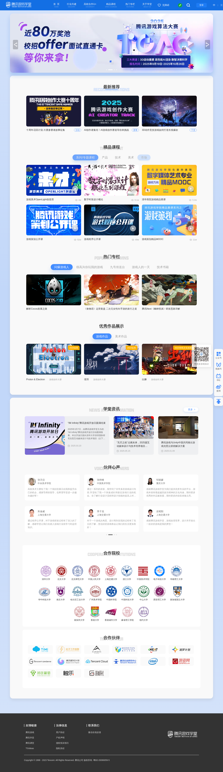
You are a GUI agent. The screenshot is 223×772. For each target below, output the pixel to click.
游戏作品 (102, 336)
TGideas (30, 748)
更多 (191, 409)
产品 (105, 157)
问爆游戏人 (61, 267)
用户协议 (60, 732)
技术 (118, 157)
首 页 (56, 5)
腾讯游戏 (30, 732)
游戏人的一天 (141, 267)
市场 (144, 157)
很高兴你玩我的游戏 (89, 267)
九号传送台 (117, 267)
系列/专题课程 (85, 157)
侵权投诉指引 (62, 743)
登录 (201, 5)
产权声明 (60, 737)
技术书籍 (163, 267)
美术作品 (121, 336)
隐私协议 (60, 748)
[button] (106, 69)
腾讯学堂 (30, 737)
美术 (131, 157)
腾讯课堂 (30, 743)
